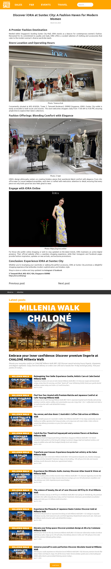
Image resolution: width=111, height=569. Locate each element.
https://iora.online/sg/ (17, 276)
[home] (6, 5)
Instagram (48, 270)
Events (46, 4)
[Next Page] (55, 565)
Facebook (58, 270)
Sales (18, 4)
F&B (31, 4)
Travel (62, 4)
